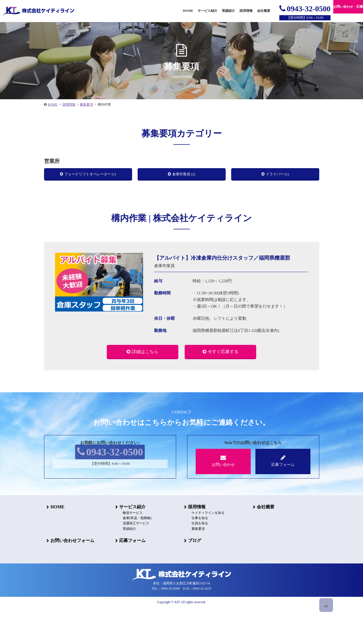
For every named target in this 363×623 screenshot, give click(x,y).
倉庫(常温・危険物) (132, 533)
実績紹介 (228, 11)
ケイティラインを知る (203, 528)
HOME (55, 522)
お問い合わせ (223, 476)
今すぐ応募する (223, 366)
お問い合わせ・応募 (348, 7)
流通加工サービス (131, 539)
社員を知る (195, 539)
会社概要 (263, 522)
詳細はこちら (145, 366)
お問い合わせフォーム (70, 556)
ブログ (192, 556)
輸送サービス (128, 528)
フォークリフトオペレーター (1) (90, 175)
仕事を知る (195, 533)
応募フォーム (283, 476)
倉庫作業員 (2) (184, 175)
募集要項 (193, 544)
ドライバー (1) (278, 175)
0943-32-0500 (305, 8)
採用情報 (194, 522)
